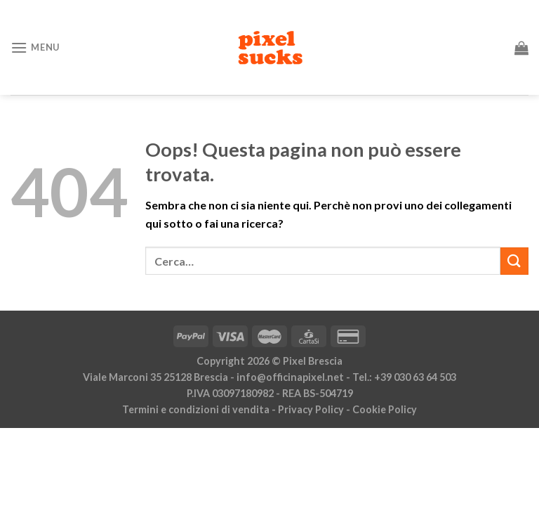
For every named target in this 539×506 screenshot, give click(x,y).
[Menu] (35, 47)
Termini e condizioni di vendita (196, 409)
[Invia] (514, 261)
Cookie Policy (384, 409)
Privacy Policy (311, 409)
